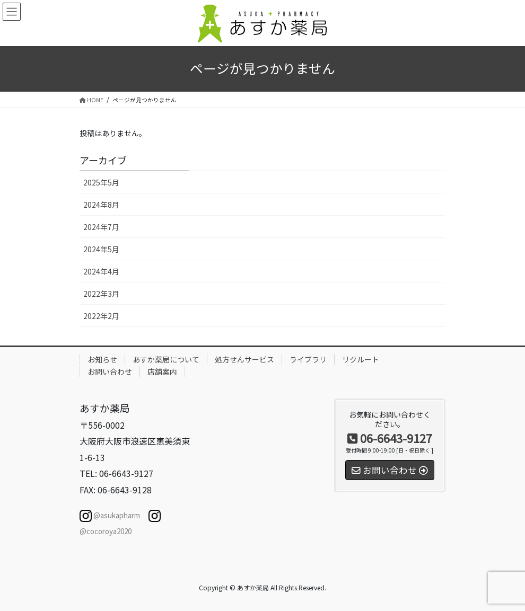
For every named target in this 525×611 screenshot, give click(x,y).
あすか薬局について (166, 359)
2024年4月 (101, 271)
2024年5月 (101, 249)
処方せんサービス (244, 359)
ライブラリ (308, 359)
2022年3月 (101, 293)
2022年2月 (101, 316)
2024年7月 (101, 227)
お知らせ (102, 359)
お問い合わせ (110, 371)
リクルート (360, 359)
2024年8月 (101, 204)
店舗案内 (162, 371)
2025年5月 (101, 182)
